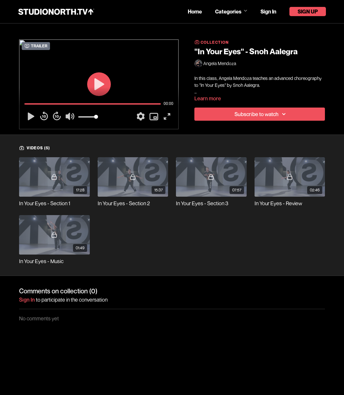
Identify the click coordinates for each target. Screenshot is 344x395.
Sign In (268, 11)
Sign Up (308, 11)
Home (195, 11)
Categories (231, 11)
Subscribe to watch (261, 114)
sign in (27, 299)
